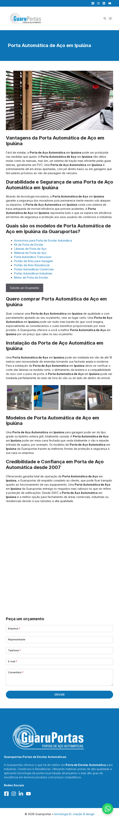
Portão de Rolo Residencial (31, 265)
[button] (105, 18)
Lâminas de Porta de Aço (30, 248)
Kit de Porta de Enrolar (28, 244)
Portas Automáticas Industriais (33, 273)
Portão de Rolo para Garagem (33, 261)
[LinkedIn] (103, 3)
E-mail (12, 661)
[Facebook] (92, 3)
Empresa (14, 628)
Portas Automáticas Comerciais (34, 269)
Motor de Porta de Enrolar (31, 277)
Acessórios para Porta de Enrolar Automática (43, 240)
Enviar (60, 694)
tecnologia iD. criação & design (74, 814)
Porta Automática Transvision (32, 257)
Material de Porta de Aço (30, 252)
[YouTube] (108, 3)
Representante (16, 639)
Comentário (16, 672)
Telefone (14, 650)
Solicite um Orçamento (24, 288)
